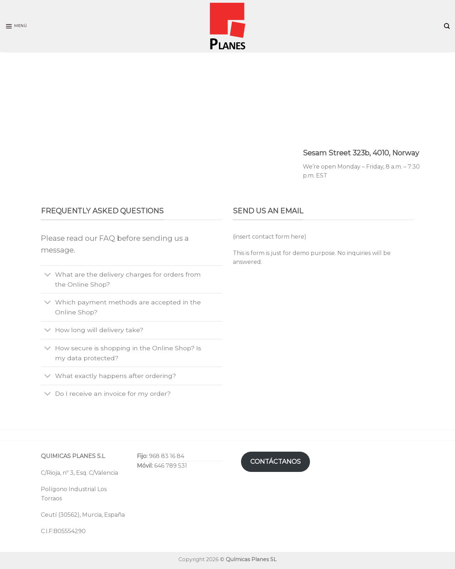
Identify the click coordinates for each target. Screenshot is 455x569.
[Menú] (16, 26)
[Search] (447, 26)
